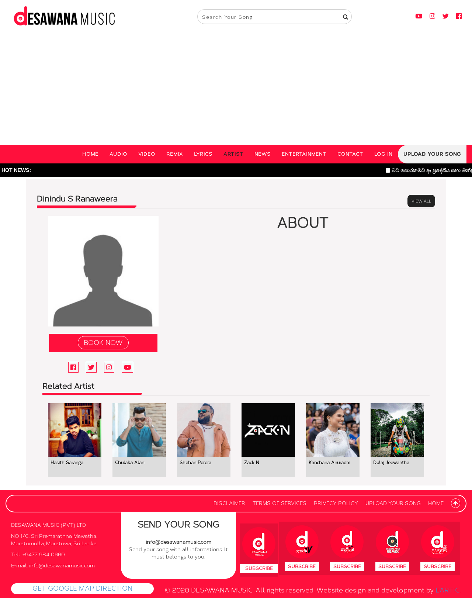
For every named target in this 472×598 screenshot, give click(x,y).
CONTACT (350, 154)
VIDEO (146, 154)
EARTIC (447, 590)
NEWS (262, 154)
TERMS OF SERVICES (279, 503)
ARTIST (233, 154)
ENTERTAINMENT (304, 154)
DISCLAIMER (229, 503)
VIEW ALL (421, 200)
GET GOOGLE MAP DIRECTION (82, 588)
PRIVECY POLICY (336, 503)
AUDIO (118, 154)
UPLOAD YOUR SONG (432, 154)
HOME (90, 154)
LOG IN (383, 154)
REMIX (174, 154)
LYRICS (203, 154)
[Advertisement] (236, 89)
